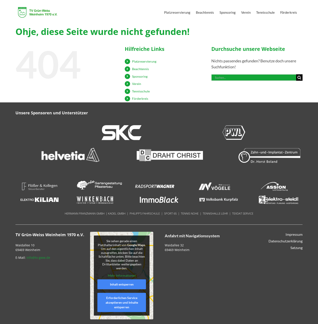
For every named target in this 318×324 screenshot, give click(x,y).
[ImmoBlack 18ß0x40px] (159, 197)
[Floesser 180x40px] (39, 184)
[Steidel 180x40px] (278, 197)
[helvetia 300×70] (70, 149)
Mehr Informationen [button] (122, 275)
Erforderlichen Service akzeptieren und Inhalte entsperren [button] (122, 302)
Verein (136, 84)
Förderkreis (140, 98)
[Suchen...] (253, 77)
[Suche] (299, 77)
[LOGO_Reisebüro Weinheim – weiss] (99, 180)
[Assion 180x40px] (274, 184)
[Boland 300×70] (269, 149)
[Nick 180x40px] (214, 184)
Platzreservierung (144, 61)
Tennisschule (141, 91)
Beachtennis (140, 69)
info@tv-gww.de (38, 257)
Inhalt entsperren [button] (122, 284)
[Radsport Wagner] (155, 184)
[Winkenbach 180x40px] (95, 197)
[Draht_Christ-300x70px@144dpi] (170, 149)
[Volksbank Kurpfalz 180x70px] (218, 197)
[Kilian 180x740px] (39, 197)
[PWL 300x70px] (234, 126)
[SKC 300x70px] (120, 126)
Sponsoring (140, 76)
